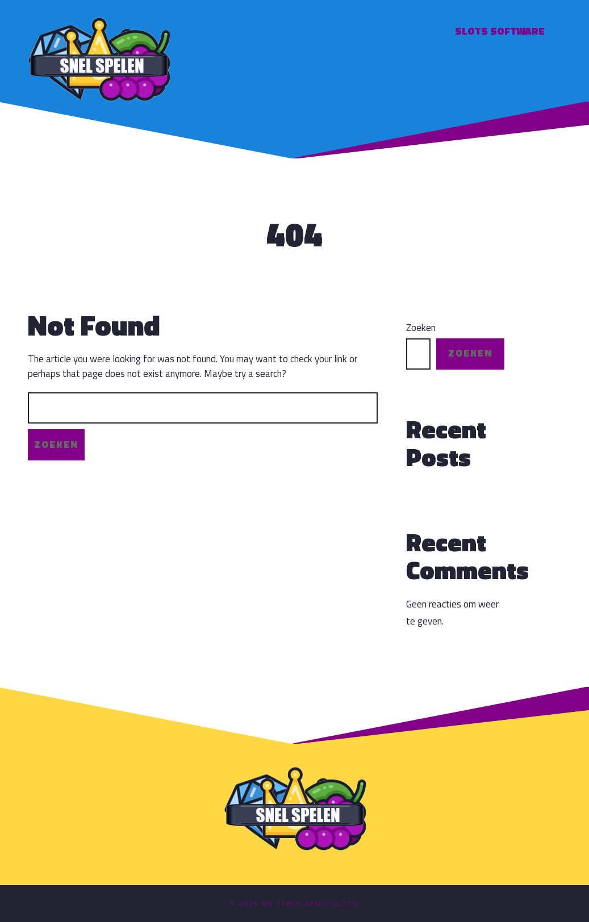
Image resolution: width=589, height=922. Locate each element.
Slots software (500, 31)
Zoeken (421, 328)
